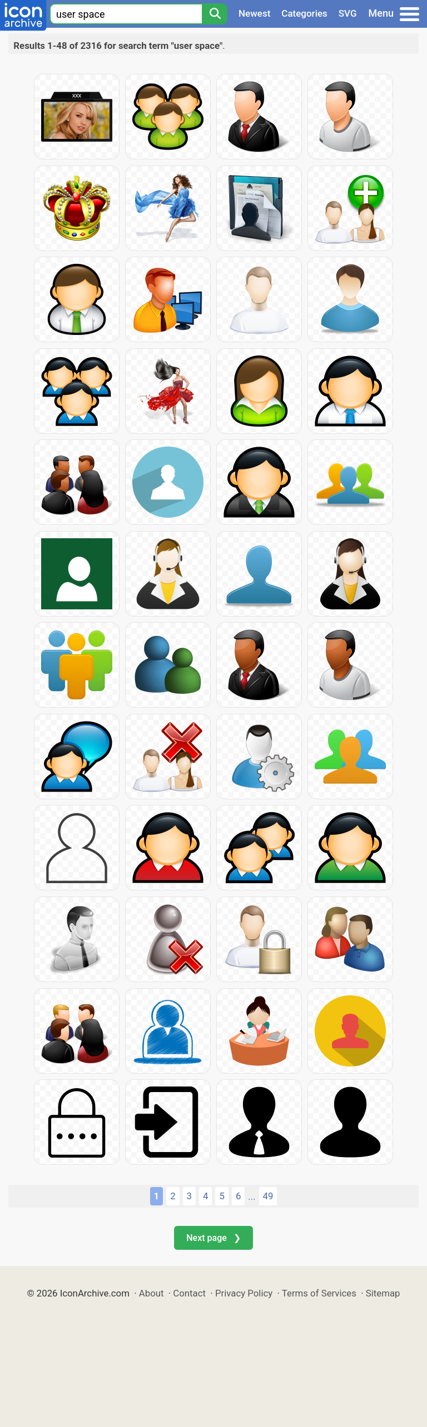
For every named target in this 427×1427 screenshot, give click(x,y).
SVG (348, 13)
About (151, 1293)
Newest (254, 13)
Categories (304, 13)
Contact (189, 1293)
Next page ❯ (213, 1238)
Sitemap (383, 1293)
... (251, 1196)
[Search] (214, 13)
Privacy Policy (243, 1293)
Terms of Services (319, 1293)
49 (268, 1195)
